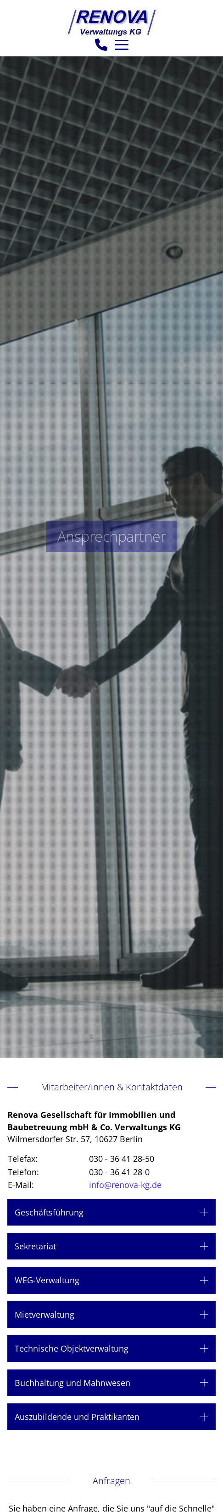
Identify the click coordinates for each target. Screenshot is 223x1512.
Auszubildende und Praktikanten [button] (77, 1416)
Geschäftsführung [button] (49, 1212)
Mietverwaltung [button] (44, 1314)
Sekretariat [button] (35, 1246)
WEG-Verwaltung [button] (47, 1280)
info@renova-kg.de (125, 1184)
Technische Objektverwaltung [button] (71, 1348)
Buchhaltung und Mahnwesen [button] (72, 1382)
